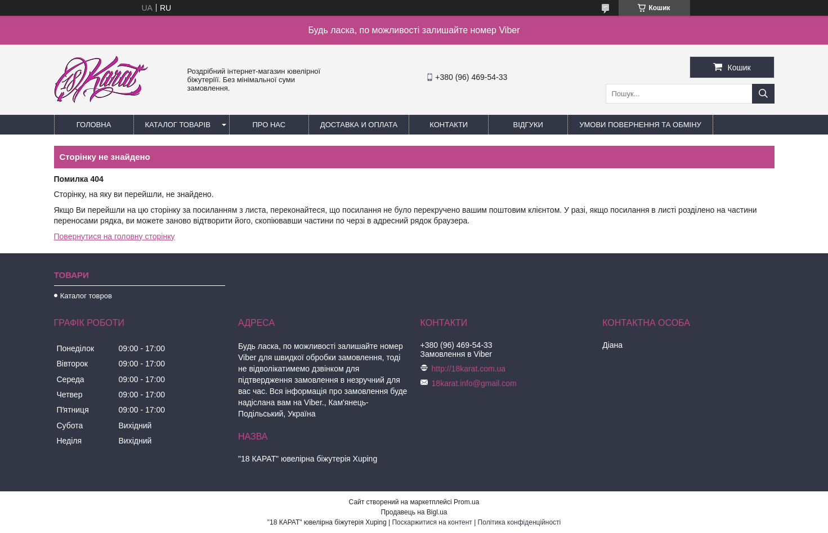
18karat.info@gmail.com (474, 383)
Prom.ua (466, 502)
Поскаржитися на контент (432, 522)
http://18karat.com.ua (469, 368)
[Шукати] (763, 94)
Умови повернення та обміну (640, 124)
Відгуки (528, 124)
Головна (94, 124)
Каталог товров (86, 296)
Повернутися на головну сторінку (114, 236)
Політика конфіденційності (519, 522)
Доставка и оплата (358, 124)
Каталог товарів (178, 124)
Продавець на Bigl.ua (414, 512)
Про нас (269, 124)
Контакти (448, 124)
